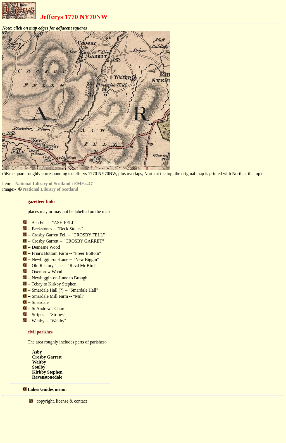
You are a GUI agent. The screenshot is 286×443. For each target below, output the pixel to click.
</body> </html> (143, 419)
